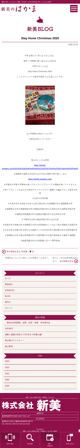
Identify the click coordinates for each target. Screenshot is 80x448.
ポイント (9, 308)
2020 (7, 380)
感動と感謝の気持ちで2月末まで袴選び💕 (23, 334)
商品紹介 (9, 284)
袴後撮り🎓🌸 (18, 252)
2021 (7, 374)
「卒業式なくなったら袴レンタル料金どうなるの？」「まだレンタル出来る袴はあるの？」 (40, 260)
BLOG (7, 296)
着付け (8, 302)
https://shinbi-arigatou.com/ (40, 179)
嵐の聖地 (9, 346)
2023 (7, 361)
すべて (8, 278)
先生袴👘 (9, 328)
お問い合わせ (70, 439)
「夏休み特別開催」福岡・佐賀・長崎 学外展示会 (28, 323)
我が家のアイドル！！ (15, 340)
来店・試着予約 (50, 440)
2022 (7, 367)
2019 (7, 386)
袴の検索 (30, 439)
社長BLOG (9, 290)
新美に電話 (10, 439)
